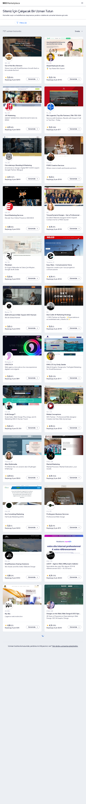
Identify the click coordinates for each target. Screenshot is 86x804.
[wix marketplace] (11, 3)
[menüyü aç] (82, 3)
